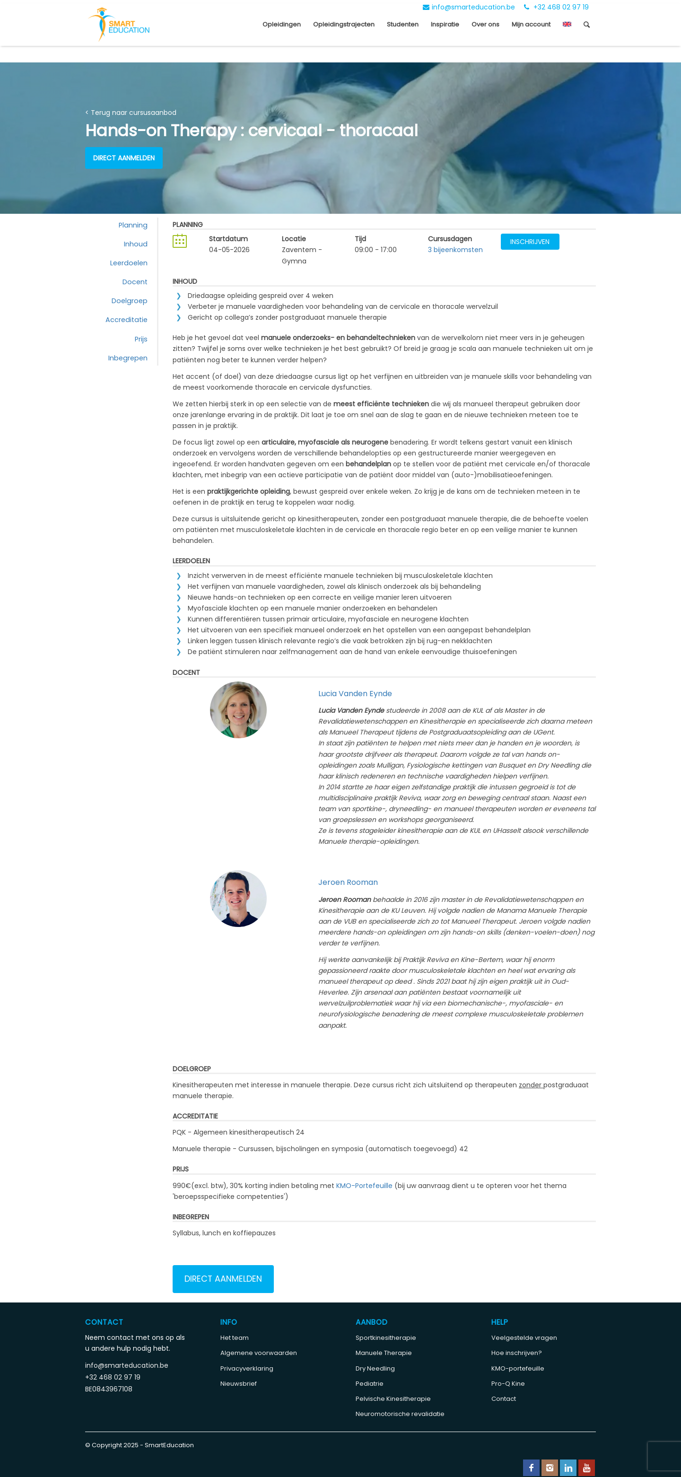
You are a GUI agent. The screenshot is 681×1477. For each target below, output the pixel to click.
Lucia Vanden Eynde (355, 693)
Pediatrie (370, 1383)
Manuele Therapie (384, 1352)
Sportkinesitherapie (386, 1337)
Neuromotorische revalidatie (400, 1413)
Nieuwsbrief (238, 1383)
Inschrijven (530, 241)
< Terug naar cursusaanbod (130, 112)
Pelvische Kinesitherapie (393, 1398)
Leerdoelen (129, 263)
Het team (234, 1337)
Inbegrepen (128, 358)
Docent (135, 282)
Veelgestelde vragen (524, 1337)
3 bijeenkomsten (455, 249)
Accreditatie (126, 319)
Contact (503, 1398)
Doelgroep (130, 301)
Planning (133, 225)
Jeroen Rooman (348, 882)
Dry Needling (375, 1368)
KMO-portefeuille (517, 1368)
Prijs (141, 339)
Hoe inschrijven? (516, 1352)
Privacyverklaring (246, 1368)
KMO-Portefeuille (364, 1185)
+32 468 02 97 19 (556, 7)
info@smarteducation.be (469, 7)
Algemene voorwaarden (258, 1352)
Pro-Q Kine (508, 1383)
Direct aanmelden (124, 158)
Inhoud (136, 244)
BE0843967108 (108, 1389)
